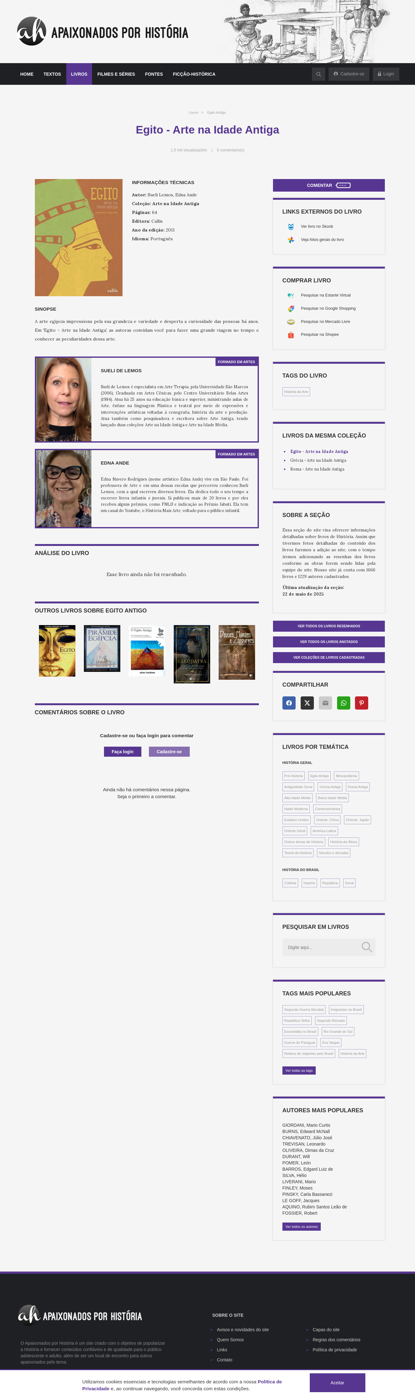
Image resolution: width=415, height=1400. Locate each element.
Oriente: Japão (357, 820)
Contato (224, 1359)
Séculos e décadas (334, 853)
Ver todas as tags (299, 1070)
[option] (57, 651)
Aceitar (337, 1382)
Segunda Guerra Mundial (304, 1009)
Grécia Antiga (330, 787)
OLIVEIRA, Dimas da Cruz (308, 1150)
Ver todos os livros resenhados (329, 626)
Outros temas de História (303, 842)
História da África (343, 842)
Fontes (154, 74)
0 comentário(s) (230, 150)
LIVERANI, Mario (299, 1181)
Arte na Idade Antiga (175, 203)
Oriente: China (327, 820)
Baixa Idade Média (332, 798)
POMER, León (296, 1162)
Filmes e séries (116, 74)
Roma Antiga (358, 787)
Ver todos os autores (302, 1226)
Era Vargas (331, 1042)
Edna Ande (115, 463)
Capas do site (326, 1329)
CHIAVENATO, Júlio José (307, 1137)
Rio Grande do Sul (338, 1031)
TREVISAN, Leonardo (303, 1144)
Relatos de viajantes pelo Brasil (308, 1053)
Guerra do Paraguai (299, 1042)
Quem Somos (230, 1339)
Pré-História (293, 776)
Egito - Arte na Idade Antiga (319, 451)
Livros (79, 74)
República (330, 883)
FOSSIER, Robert (299, 1213)
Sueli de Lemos (121, 370)
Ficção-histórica (194, 74)
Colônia (290, 883)
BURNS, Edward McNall (306, 1131)
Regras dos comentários (337, 1339)
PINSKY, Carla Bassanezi (307, 1194)
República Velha (297, 1020)
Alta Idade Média (297, 798)
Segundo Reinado (331, 1020)
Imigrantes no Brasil (346, 1009)
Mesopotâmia (346, 776)
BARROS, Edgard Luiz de (307, 1169)
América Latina (324, 831)
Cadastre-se (169, 751)
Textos (52, 74)
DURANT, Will (296, 1156)
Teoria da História (298, 853)
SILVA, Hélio (294, 1175)
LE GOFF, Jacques (300, 1200)
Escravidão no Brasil (300, 1031)
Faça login (123, 751)
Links (222, 1349)
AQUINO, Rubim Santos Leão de (314, 1206)
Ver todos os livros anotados (329, 642)
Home (27, 74)
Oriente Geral (294, 831)
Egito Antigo (216, 112)
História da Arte (296, 392)
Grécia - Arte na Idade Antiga (318, 460)
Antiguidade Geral (298, 787)
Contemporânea (327, 809)
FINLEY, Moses (297, 1187)
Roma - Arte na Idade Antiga (317, 468)
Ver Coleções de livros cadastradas (329, 657)
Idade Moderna (296, 809)
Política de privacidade (335, 1349)
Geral (349, 883)
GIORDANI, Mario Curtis (306, 1125)
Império (309, 883)
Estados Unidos (296, 820)
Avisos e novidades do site (243, 1329)
